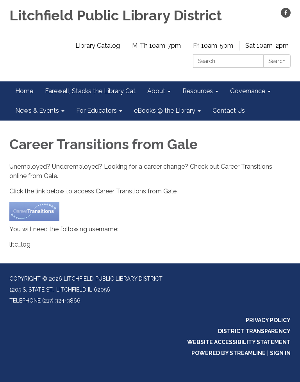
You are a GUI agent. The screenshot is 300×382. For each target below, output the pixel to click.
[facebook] (286, 15)
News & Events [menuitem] (37, 110)
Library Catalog (97, 45)
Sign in (280, 353)
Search (277, 61)
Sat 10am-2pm (267, 45)
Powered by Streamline (228, 353)
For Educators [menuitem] (96, 110)
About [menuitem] (156, 91)
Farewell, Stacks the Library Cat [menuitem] (90, 91)
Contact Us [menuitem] (228, 110)
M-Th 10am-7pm (156, 45)
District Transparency (254, 331)
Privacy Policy (268, 320)
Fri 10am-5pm (213, 45)
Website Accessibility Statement (239, 342)
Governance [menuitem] (247, 91)
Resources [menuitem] (197, 91)
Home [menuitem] (24, 91)
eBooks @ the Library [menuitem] (164, 110)
